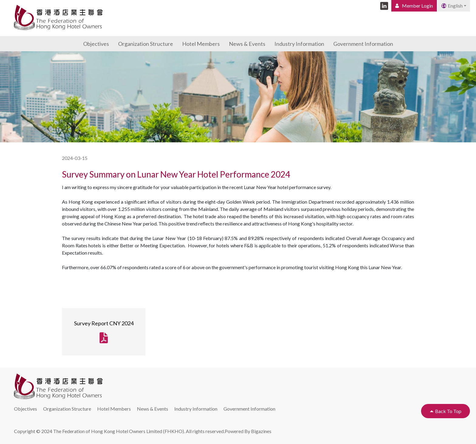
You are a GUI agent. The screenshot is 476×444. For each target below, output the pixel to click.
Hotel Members (201, 43)
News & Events (247, 43)
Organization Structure (145, 43)
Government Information (363, 43)
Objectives (96, 43)
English (452, 5)
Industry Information (299, 43)
